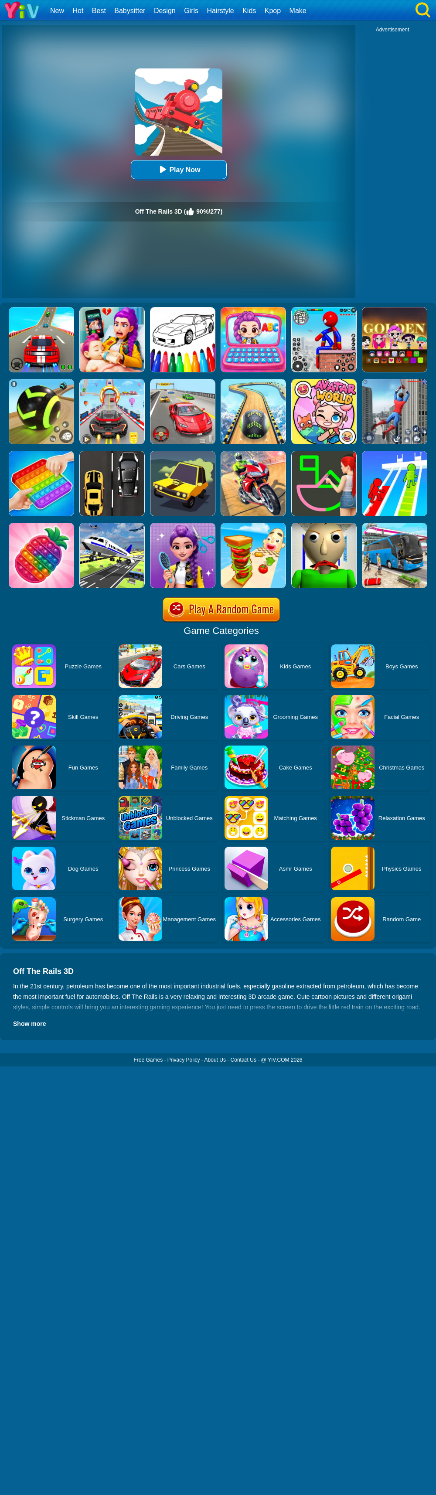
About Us (215, 1060)
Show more (29, 1023)
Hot (77, 10)
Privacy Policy (183, 1060)
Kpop (273, 10)
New (57, 10)
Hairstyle (220, 10)
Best (99, 10)
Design (165, 10)
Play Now (178, 169)
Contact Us (243, 1060)
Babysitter (129, 10)
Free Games (148, 1060)
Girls (191, 10)
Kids (249, 10)
